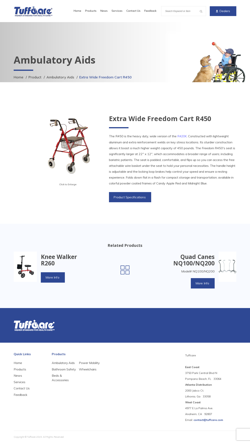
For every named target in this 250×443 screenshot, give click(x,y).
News (104, 11)
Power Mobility (89, 374)
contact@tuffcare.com (208, 420)
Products (90, 11)
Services (117, 11)
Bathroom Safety (59, 372)
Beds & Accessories (87, 365)
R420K (182, 136)
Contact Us (133, 11)
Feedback (150, 11)
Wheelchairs (87, 380)
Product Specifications (130, 197)
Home (77, 11)
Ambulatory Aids (61, 77)
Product (35, 77)
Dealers (223, 11)
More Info (53, 277)
